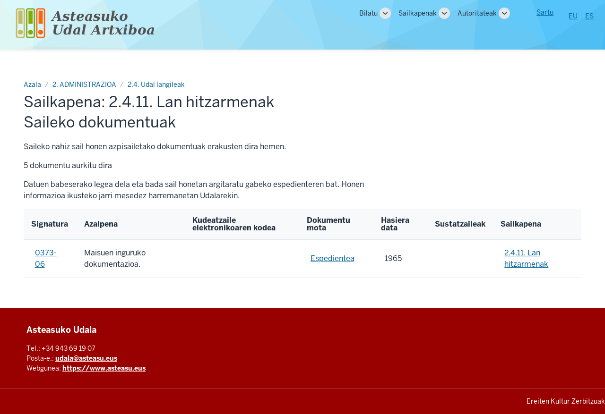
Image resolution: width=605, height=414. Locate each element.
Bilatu (368, 13)
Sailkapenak (417, 13)
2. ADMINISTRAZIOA (84, 84)
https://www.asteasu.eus (104, 368)
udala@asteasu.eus (86, 358)
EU (573, 16)
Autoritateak (477, 13)
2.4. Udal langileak (156, 84)
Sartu (544, 12)
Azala (32, 84)
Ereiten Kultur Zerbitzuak (566, 401)
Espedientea (332, 258)
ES (589, 16)
